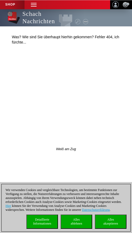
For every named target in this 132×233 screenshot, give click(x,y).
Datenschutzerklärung (96, 210)
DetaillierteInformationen (42, 221)
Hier (8, 206)
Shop (10, 4)
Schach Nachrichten (38, 18)
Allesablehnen (76, 221)
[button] (34, 4)
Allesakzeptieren (110, 221)
